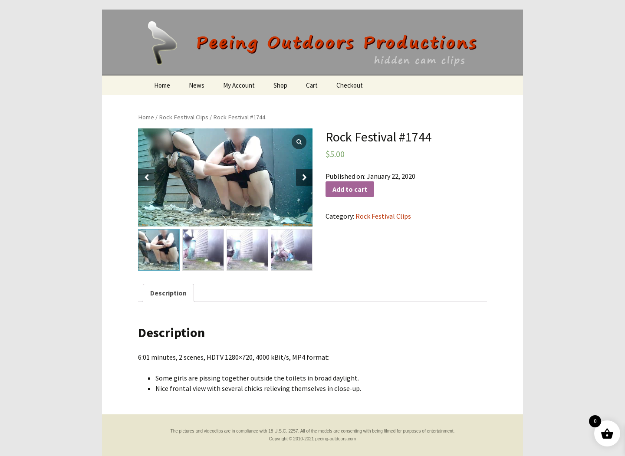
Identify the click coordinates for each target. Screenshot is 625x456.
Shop (280, 85)
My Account (239, 85)
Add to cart (349, 189)
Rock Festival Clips (183, 117)
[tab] (168, 293)
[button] (304, 177)
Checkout (349, 85)
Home (162, 85)
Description (168, 293)
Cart (312, 85)
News (196, 85)
